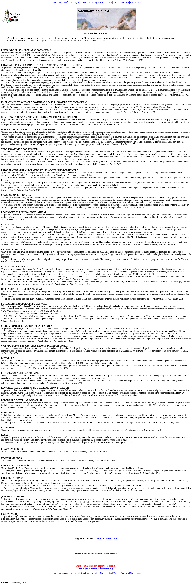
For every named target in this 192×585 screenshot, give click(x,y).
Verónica (125, 2)
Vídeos (116, 2)
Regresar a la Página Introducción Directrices (96, 553)
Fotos (109, 2)
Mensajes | (75, 2)
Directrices (85, 2)
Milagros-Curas (98, 2)
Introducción (63, 2)
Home (53, 2)
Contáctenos (135, 2)
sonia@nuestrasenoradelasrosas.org (96, 568)
